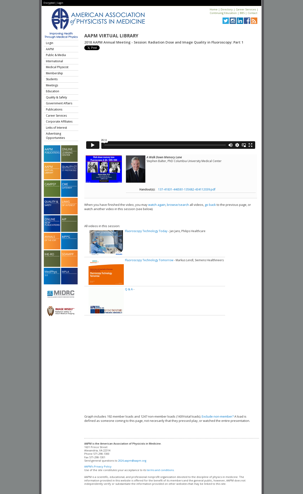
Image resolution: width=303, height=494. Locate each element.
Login (60, 2)
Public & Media (56, 55)
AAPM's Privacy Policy (97, 466)
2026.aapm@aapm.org (132, 460)
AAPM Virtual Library (111, 36)
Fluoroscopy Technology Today (146, 231)
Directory (227, 9)
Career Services (246, 9)
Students (52, 79)
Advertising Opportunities (55, 136)
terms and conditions (160, 470)
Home (214, 9)
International (54, 61)
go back (210, 205)
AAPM (50, 49)
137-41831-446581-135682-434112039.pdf (186, 189)
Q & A (129, 289)
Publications (54, 109)
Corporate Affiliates (59, 121)
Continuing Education (223, 13)
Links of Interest (56, 128)
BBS (242, 13)
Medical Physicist (57, 67)
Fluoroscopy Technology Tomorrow (149, 260)
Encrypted (49, 2)
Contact (252, 13)
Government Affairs (59, 103)
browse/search (178, 205)
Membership (54, 73)
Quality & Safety (56, 97)
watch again (156, 205)
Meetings (52, 85)
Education (52, 91)
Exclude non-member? (218, 416)
